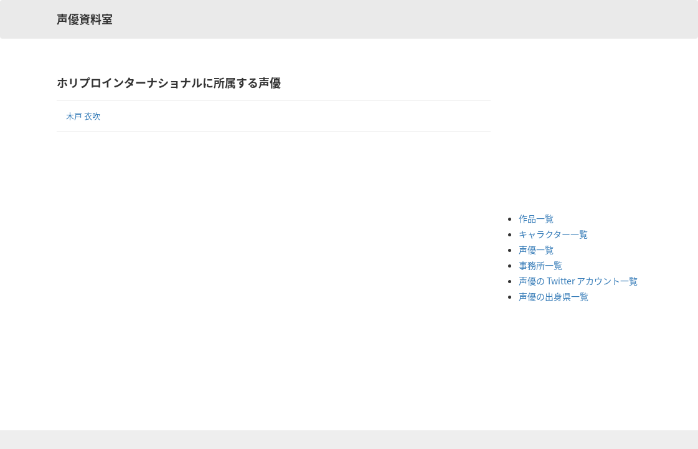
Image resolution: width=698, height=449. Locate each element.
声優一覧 (536, 249)
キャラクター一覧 (553, 234)
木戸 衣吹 (83, 116)
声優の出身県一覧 (553, 296)
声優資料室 (85, 19)
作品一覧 (536, 218)
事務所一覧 (540, 265)
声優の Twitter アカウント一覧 (578, 280)
